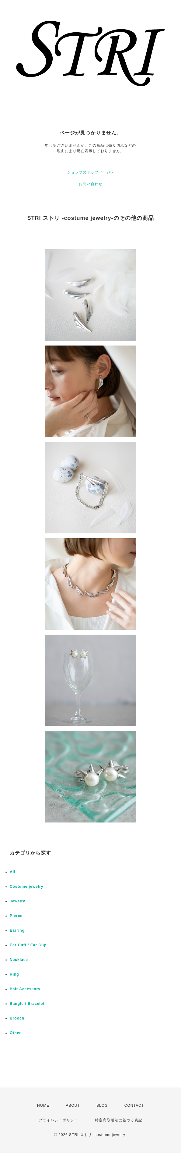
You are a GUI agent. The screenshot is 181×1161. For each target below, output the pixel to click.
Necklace (19, 960)
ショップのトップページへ (90, 172)
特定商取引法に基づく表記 (118, 1120)
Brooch (17, 1018)
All (12, 872)
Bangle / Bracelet (27, 1004)
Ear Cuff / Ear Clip (28, 945)
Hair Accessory (25, 989)
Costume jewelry (26, 886)
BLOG (102, 1105)
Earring (17, 930)
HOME (43, 1105)
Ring (14, 974)
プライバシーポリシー (58, 1120)
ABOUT (73, 1105)
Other (15, 1033)
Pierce (16, 916)
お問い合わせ (91, 184)
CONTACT (134, 1105)
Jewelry (17, 901)
